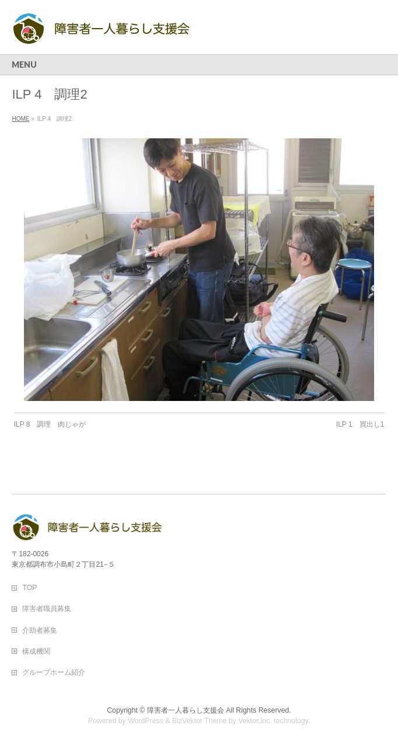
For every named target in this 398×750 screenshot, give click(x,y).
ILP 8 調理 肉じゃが (50, 424)
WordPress (145, 721)
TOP (29, 588)
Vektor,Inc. (255, 721)
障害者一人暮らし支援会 (185, 710)
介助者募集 (39, 630)
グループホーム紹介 (53, 672)
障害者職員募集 (46, 609)
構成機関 (36, 651)
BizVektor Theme (199, 721)
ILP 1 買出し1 (360, 424)
